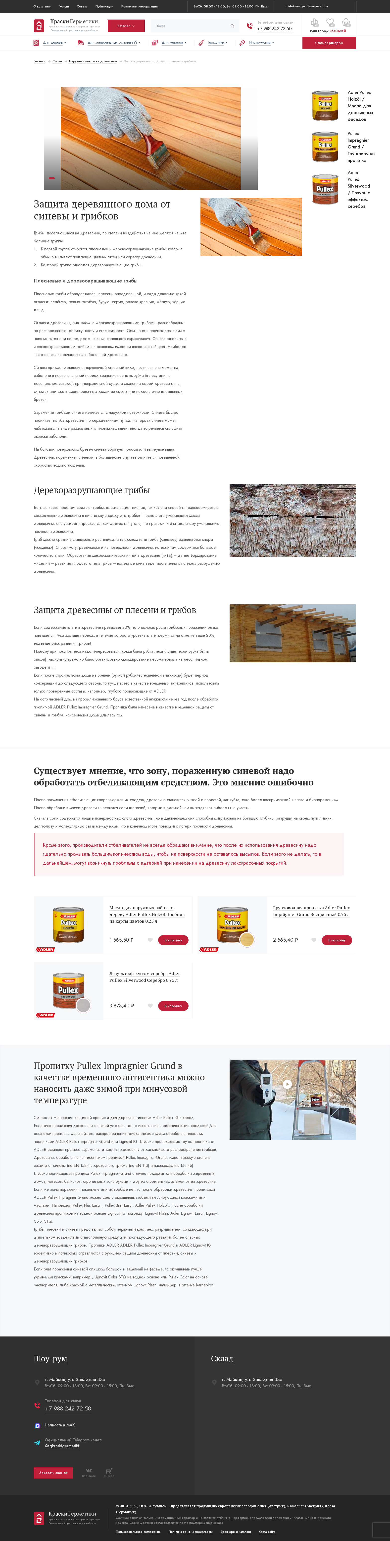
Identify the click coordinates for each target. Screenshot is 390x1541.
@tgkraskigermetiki (61, 1445)
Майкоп (338, 29)
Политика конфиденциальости (190, 1530)
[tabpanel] (150, 138)
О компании (42, 6)
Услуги (64, 6)
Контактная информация (139, 6)
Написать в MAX (59, 1424)
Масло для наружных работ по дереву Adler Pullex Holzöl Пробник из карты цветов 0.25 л (146, 913)
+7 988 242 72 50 (274, 27)
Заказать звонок (53, 1471)
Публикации (104, 6)
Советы (82, 6)
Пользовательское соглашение (137, 1530)
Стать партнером (329, 42)
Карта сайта (266, 1530)
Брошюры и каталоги (235, 1530)
